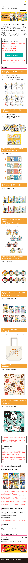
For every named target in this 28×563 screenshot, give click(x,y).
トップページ (3, 6)
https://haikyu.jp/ (4, 529)
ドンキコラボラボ (11, 6)
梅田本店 (8, 517)
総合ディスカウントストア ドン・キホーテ (14, 3)
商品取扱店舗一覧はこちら (14, 55)
